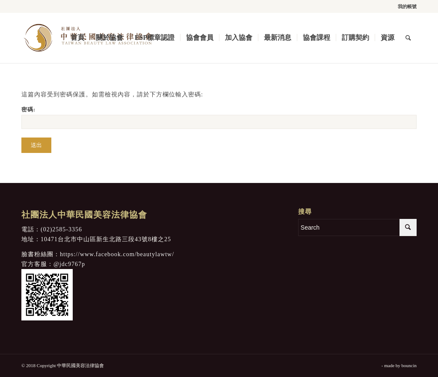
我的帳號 (407, 6)
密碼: (219, 118)
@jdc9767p (69, 264)
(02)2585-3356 (61, 229)
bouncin (409, 365)
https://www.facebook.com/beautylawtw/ (117, 254)
